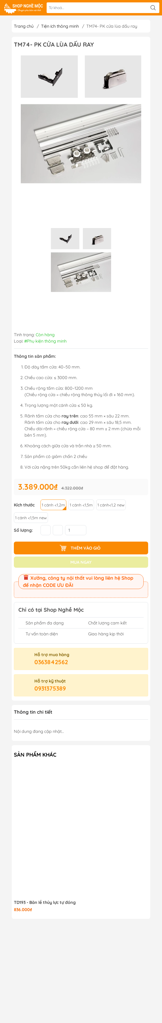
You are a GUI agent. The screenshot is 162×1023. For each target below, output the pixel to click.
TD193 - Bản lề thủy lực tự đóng (45, 902)
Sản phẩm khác (35, 754)
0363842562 (51, 662)
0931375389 (50, 688)
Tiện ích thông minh (60, 26)
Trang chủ (24, 26)
